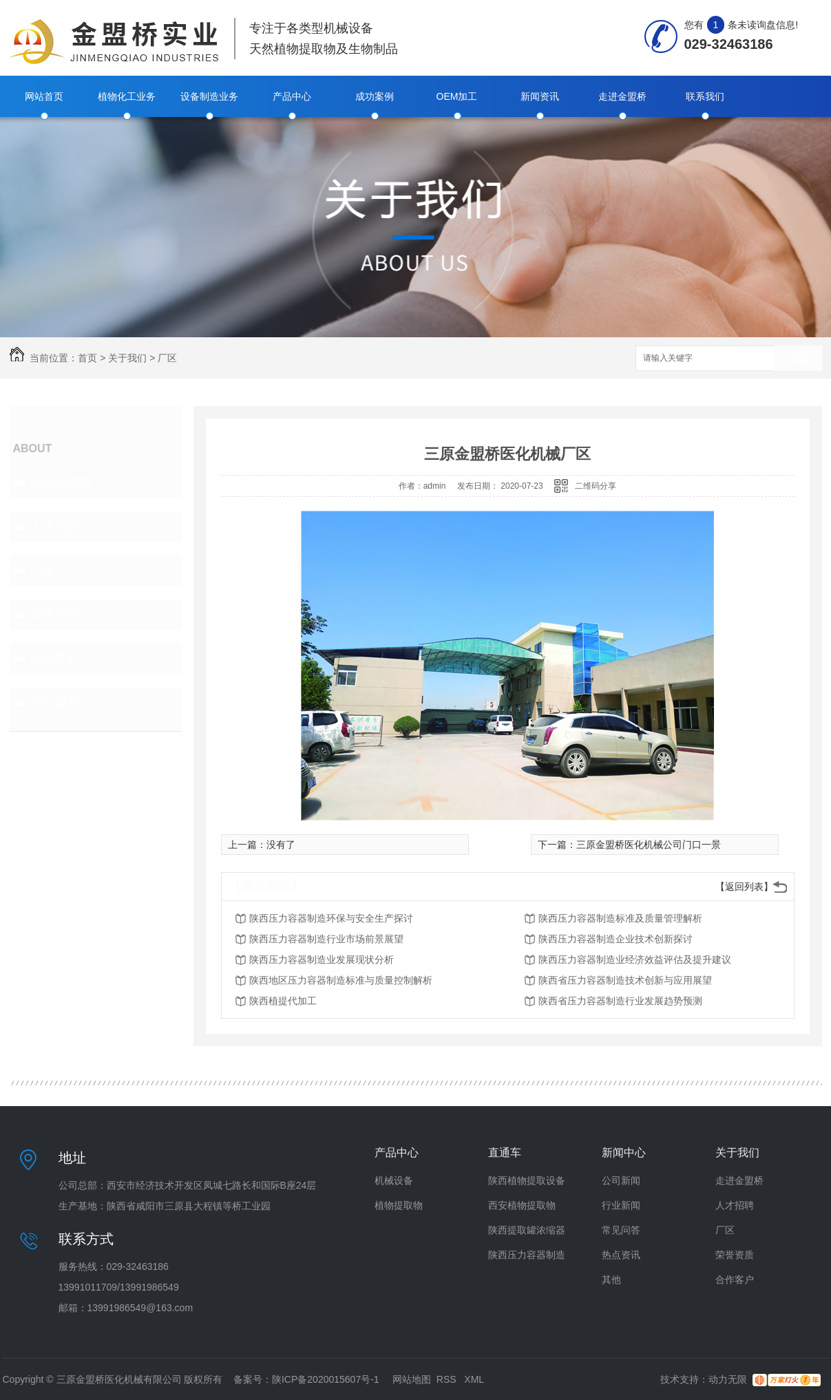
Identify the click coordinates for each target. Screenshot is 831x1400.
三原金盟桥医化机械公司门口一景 (648, 844)
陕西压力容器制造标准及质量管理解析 (620, 918)
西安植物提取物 (522, 1205)
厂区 (167, 357)
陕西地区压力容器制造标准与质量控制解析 (340, 980)
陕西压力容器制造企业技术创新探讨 (615, 938)
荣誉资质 (55, 615)
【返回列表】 (744, 886)
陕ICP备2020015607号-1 (325, 1379)
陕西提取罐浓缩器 (526, 1229)
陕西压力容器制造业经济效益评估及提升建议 (634, 959)
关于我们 (127, 357)
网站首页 (44, 96)
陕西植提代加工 (283, 1000)
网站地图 (411, 1379)
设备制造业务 (209, 96)
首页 (87, 357)
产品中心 (292, 96)
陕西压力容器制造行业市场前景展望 (326, 938)
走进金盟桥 (622, 96)
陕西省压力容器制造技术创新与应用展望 (625, 980)
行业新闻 (621, 1205)
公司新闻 (621, 1180)
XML (474, 1379)
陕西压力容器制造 (526, 1254)
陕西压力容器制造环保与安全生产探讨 (331, 918)
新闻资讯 (539, 96)
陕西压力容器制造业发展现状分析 (321, 959)
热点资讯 (621, 1254)
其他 (611, 1279)
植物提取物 (399, 1205)
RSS (447, 1379)
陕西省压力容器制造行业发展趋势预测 (620, 1000)
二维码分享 (595, 486)
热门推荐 (55, 703)
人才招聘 (55, 526)
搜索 (798, 359)
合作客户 (55, 659)
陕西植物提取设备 (526, 1180)
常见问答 (621, 1229)
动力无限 (727, 1379)
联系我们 (705, 96)
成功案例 (374, 96)
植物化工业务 (127, 96)
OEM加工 (457, 96)
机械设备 (394, 1180)
